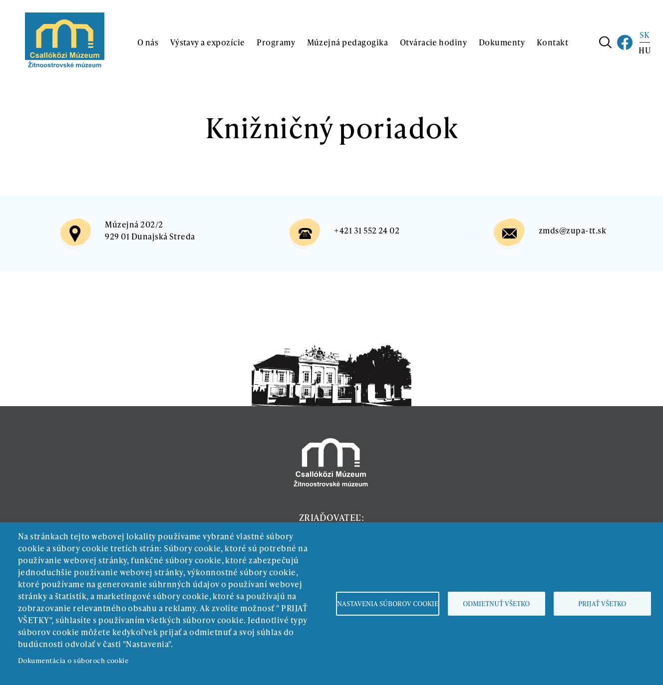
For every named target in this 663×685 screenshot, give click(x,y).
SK (645, 34)
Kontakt (552, 42)
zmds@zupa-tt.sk (572, 230)
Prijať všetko (602, 603)
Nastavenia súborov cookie (387, 603)
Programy (276, 42)
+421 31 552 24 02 (366, 230)
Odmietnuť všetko (496, 603)
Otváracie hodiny (433, 42)
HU (645, 50)
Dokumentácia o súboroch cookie (73, 660)
